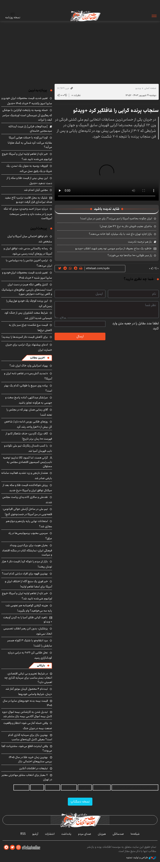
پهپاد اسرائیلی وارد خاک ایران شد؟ (28, 365)
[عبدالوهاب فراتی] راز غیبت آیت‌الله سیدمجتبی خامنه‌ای (30, 128)
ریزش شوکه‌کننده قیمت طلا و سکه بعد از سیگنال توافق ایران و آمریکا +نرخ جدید (27, 488)
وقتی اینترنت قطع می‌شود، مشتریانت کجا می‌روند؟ (26, 748)
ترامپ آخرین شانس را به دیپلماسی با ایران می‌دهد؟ (29, 263)
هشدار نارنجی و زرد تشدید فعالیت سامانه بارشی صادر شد (26, 475)
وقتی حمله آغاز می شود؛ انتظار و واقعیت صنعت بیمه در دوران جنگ (27, 726)
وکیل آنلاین (84, 787)
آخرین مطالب (37, 358)
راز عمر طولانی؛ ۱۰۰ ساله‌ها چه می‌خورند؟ (130, 255)
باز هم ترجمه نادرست (140, 241)
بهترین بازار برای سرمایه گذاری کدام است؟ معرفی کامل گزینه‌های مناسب (30, 737)
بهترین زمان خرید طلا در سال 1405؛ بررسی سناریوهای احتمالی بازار (30, 759)
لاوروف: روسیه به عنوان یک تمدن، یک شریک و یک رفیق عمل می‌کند (29, 168)
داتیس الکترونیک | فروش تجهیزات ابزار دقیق (135, 787)
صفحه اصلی (150, 88)
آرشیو (35, 834)
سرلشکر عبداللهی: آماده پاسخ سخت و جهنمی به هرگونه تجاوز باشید (28, 400)
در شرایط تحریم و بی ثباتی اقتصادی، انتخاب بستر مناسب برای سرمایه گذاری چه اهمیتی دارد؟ (28, 677)
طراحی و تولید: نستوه (141, 857)
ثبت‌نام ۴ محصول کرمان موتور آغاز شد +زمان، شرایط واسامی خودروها (28, 691)
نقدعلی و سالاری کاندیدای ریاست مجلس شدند (27, 500)
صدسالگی (118, 834)
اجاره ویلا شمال (101, 787)
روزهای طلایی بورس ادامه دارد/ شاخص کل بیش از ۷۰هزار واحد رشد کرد (28, 424)
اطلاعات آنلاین (85, 15)
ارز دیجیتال (37, 787)
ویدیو (138, 88)
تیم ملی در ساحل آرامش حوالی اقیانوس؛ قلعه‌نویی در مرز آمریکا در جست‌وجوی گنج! (27, 512)
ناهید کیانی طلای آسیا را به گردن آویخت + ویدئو (27, 619)
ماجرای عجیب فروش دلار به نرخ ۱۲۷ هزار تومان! (126, 226)
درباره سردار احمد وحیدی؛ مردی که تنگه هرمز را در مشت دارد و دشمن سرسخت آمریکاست (28, 213)
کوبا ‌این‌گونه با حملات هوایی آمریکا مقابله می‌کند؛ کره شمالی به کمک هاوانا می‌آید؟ (30, 142)
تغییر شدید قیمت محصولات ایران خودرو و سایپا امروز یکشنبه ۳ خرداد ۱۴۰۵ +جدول (26, 101)
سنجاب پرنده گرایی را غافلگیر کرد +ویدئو (116, 110)
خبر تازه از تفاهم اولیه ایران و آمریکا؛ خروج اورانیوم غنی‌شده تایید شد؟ (27, 156)
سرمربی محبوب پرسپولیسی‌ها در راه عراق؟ (30, 536)
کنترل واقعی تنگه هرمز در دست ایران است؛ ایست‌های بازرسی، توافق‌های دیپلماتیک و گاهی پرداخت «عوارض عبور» (26, 289)
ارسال (80, 336)
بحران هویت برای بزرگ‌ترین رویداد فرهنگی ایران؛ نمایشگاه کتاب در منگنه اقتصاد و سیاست (27, 550)
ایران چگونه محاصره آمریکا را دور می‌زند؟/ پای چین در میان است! (116, 218)
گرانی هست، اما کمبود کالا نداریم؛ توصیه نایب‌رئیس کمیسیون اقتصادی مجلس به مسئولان (27, 462)
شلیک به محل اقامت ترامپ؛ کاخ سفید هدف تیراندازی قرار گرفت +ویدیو (28, 199)
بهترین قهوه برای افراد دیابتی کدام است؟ (25, 573)
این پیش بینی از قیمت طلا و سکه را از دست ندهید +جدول (29, 181)
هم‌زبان (102, 834)
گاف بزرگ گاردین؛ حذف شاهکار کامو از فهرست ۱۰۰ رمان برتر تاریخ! (29, 436)
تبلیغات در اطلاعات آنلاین (33, 768)
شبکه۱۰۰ (135, 834)
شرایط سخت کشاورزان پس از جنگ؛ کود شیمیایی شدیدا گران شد (28, 315)
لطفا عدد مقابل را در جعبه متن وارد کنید (135, 326)
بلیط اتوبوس (21, 787)
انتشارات (50, 834)
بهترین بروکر (52, 787)
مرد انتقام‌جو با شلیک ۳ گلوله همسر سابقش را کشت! (29, 643)
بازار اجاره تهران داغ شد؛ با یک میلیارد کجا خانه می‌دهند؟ (120, 234)
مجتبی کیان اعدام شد (36, 190)
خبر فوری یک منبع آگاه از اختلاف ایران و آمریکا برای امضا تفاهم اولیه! (28, 584)
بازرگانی (41, 665)
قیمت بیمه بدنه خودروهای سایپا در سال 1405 (27, 702)
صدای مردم (84, 834)
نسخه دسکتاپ (80, 801)
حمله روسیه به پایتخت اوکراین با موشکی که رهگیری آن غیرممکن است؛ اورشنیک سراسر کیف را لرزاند (27, 115)
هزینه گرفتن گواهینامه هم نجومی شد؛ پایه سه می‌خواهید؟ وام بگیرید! (28, 608)
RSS (23, 834)
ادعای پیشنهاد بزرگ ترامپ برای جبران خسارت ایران (28, 347)
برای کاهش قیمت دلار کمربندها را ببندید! (25, 337)
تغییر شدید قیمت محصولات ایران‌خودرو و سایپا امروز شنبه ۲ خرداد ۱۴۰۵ (27, 275)
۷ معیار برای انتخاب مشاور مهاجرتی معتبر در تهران (27, 777)
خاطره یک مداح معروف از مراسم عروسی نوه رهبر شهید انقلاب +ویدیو (113, 248)
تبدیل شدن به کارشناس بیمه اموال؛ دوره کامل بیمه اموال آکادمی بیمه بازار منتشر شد (27, 714)
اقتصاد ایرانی (68, 787)
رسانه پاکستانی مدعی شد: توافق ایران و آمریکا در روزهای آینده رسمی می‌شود (28, 251)
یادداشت (66, 834)
